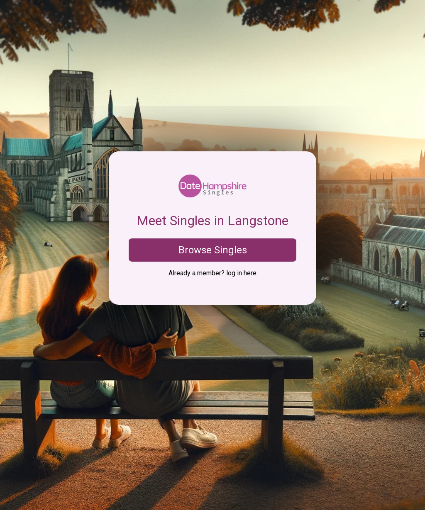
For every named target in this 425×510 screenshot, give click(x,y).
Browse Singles (212, 250)
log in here (241, 273)
